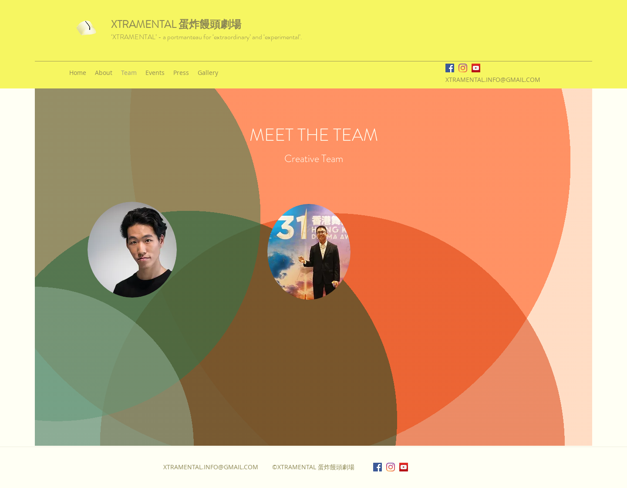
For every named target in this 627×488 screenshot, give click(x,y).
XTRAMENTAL (145, 24)
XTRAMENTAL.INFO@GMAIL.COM (492, 79)
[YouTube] (476, 68)
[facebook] (449, 68)
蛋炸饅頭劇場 (210, 24)
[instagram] (462, 68)
